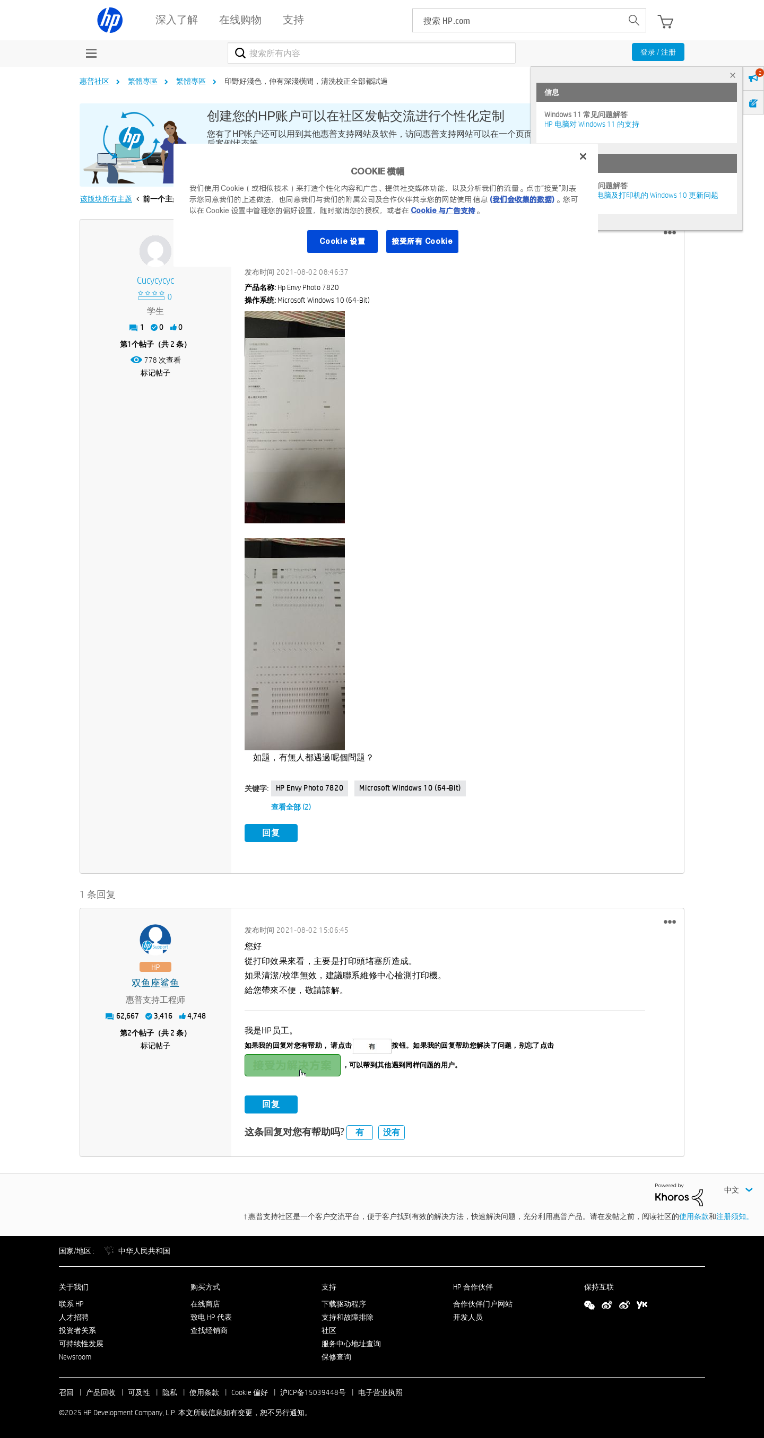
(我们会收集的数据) (522, 199)
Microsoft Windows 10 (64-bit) (410, 788)
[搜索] (372, 53)
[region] (385, 205)
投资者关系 (77, 1328)
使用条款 (694, 1214)
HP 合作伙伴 (473, 1285)
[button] (670, 232)
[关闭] (583, 156)
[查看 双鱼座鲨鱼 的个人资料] (155, 982)
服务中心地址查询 (351, 1341)
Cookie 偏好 (249, 1391)
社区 (329, 1328)
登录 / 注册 (658, 52)
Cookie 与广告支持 (443, 210)
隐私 (169, 1391)
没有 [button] (391, 1130)
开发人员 (468, 1315)
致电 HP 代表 (211, 1315)
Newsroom (75, 1355)
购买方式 (205, 1285)
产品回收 (101, 1391)
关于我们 (74, 1285)
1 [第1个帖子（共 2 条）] (129, 344)
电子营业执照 (380, 1391)
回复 (271, 832)
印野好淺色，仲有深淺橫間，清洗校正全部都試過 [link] (306, 81)
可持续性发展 (81, 1341)
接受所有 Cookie (422, 241)
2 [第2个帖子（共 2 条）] (129, 1031)
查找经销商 (209, 1328)
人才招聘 (74, 1315)
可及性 (139, 1391)
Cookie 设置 (342, 241)
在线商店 (205, 1302)
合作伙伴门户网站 (483, 1302)
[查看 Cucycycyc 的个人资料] (155, 281)
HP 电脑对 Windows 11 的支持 (591, 124)
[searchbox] (517, 20)
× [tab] (732, 75)
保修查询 (336, 1355)
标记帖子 (155, 373)
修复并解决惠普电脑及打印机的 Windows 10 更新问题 (631, 195)
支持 (329, 1285)
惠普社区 (94, 81)
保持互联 (599, 1285)
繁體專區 (143, 81)
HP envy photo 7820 (310, 788)
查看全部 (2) (291, 807)
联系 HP (71, 1302)
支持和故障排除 (348, 1315)
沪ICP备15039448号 (313, 1391)
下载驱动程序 (344, 1302)
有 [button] (359, 1130)
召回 (66, 1391)
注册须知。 (734, 1214)
